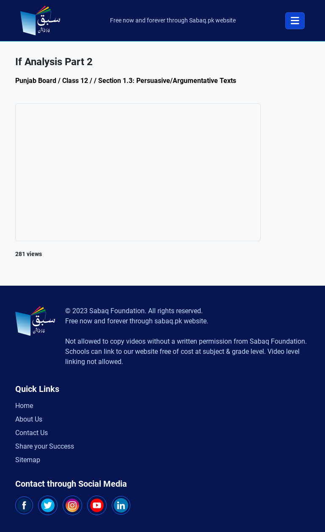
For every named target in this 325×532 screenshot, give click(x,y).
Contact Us (31, 433)
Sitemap (27, 460)
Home (24, 406)
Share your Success (44, 446)
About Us (28, 419)
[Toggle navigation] (295, 20)
